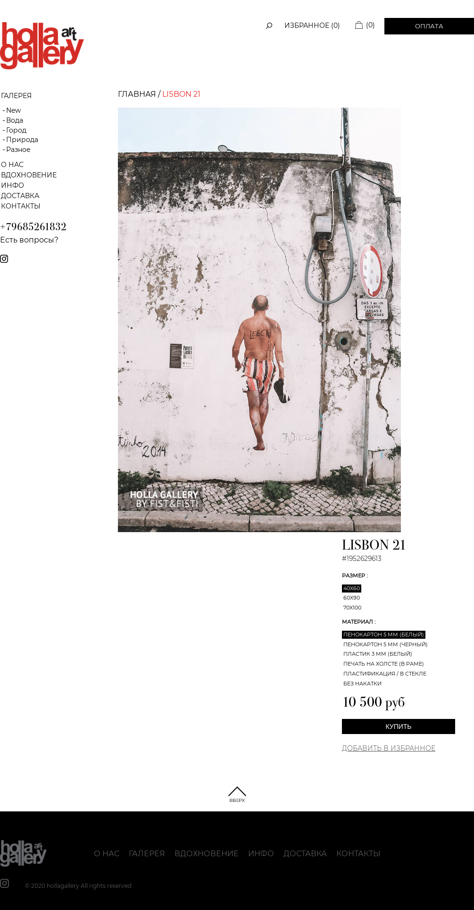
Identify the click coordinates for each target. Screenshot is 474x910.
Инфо (12, 185)
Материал (358, 621)
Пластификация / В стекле (384, 673)
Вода (14, 120)
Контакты (21, 206)
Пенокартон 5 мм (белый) (383, 634)
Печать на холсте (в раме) (383, 663)
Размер (354, 575)
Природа (22, 139)
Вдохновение (29, 175)
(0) (370, 25)
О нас (12, 164)
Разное (18, 149)
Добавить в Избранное (388, 748)
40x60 (351, 588)
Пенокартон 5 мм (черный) (385, 644)
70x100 (352, 607)
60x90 (351, 597)
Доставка (20, 196)
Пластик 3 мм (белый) (377, 654)
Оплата (429, 26)
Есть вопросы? (29, 239)
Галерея (147, 853)
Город (16, 130)
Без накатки (362, 683)
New (13, 110)
